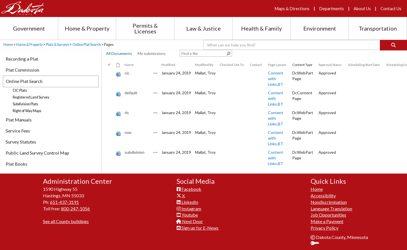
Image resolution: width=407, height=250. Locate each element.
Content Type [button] (302, 65)
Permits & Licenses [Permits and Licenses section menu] (145, 28)
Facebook (189, 189)
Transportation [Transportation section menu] (378, 28)
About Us (362, 8)
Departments (331, 8)
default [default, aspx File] (131, 92)
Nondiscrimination (329, 202)
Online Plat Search (86, 44)
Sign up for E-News (197, 227)
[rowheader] (110, 79)
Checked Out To (232, 65)
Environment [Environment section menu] (319, 28)
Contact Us (390, 8)
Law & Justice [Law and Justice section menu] (203, 28)
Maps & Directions (291, 8)
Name (129, 65)
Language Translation (331, 208)
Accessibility (323, 195)
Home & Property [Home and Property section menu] (87, 28)
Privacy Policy (324, 227)
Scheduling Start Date (364, 65)
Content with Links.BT (275, 78)
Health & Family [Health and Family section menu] (261, 28)
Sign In (317, 243)
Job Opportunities (328, 214)
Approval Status (330, 65)
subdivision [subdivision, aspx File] (134, 152)
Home (8, 44)
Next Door (190, 221)
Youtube (187, 214)
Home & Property (29, 44)
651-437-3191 (64, 202)
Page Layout (277, 65)
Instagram (189, 208)
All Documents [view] (119, 53)
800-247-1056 (75, 208)
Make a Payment (327, 221)
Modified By (204, 65)
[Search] (393, 45)
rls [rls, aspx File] (127, 112)
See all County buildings (66, 221)
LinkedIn (187, 202)
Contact (256, 65)
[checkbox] (109, 64)
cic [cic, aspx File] (127, 72)
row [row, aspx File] (128, 132)
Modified (168, 65)
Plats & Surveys (57, 44)
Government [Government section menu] (29, 28)
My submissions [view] (152, 53)
